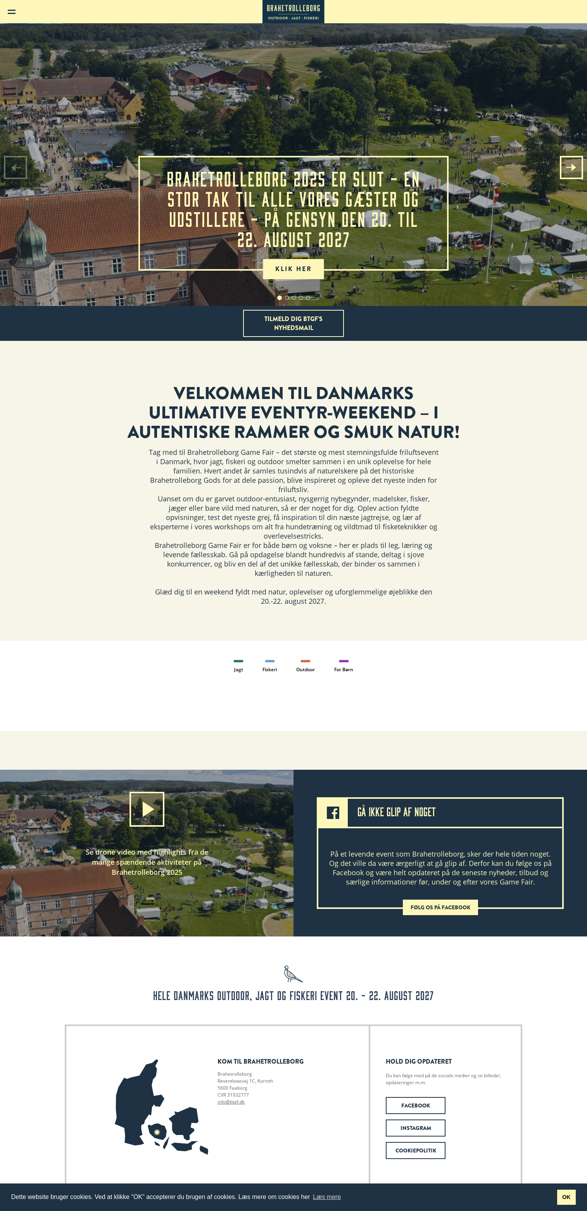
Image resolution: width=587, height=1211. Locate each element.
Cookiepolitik (415, 1150)
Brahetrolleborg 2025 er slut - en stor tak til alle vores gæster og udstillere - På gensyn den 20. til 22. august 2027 (293, 219)
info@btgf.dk (231, 1102)
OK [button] (566, 1197)
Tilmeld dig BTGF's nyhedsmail (293, 323)
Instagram (416, 1128)
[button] (571, 167)
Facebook (415, 1105)
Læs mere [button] (327, 1197)
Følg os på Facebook (440, 907)
